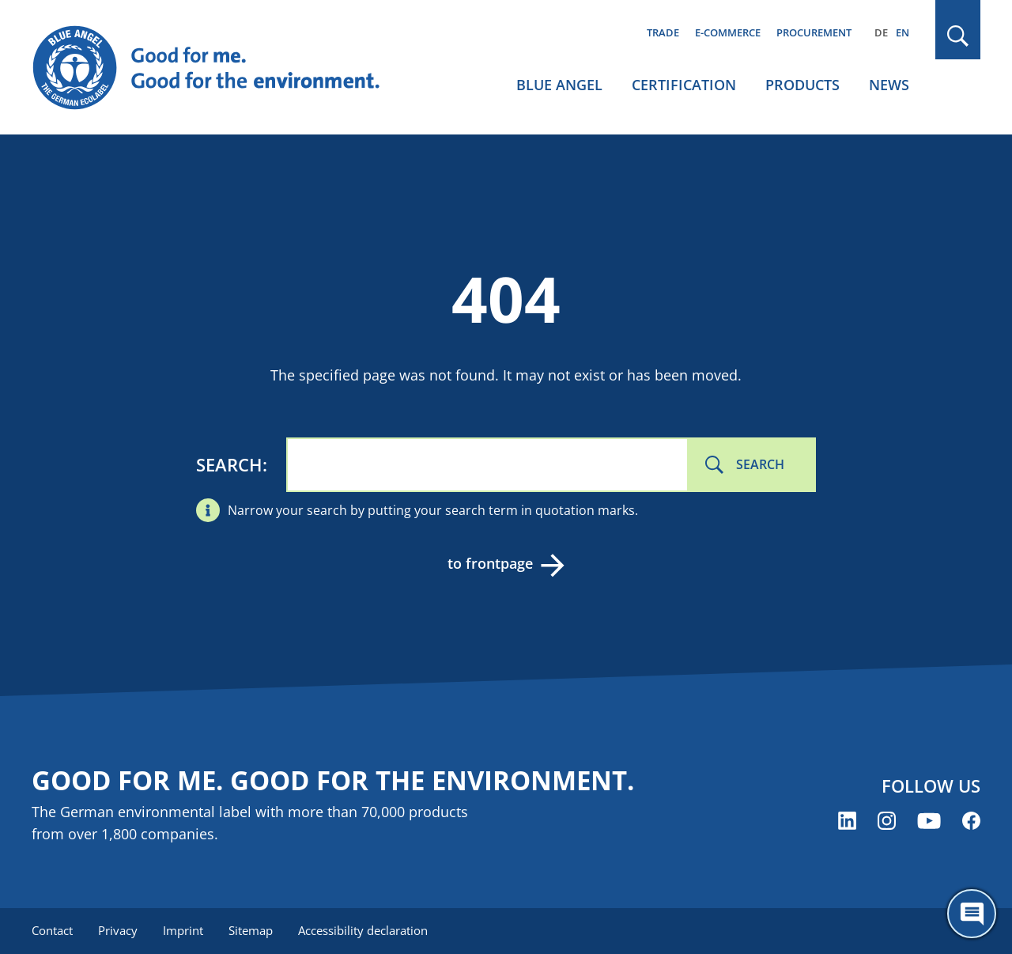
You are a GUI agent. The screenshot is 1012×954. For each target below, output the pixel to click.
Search (229, 464)
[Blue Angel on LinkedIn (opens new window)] (847, 821)
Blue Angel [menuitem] (559, 84)
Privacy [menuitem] (118, 930)
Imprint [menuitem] (183, 930)
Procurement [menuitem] (814, 32)
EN (902, 32)
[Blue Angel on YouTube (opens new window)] (929, 821)
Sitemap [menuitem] (250, 930)
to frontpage (490, 563)
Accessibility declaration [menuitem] (363, 930)
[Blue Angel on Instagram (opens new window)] (887, 821)
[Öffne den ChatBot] (971, 913)
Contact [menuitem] (52, 930)
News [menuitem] (889, 84)
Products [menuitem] (802, 84)
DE (881, 32)
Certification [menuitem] (684, 84)
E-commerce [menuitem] (728, 32)
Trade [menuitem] (663, 32)
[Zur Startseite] (221, 68)
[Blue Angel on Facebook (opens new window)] (971, 821)
